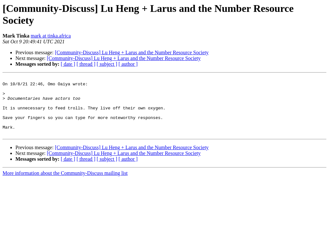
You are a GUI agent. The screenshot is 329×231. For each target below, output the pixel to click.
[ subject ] (107, 64)
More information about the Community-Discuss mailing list (65, 184)
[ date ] (68, 64)
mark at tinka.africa (51, 35)
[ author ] (128, 64)
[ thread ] (85, 64)
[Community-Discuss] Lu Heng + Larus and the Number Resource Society (132, 52)
